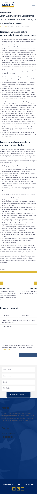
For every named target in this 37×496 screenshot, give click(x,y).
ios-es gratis (5, 12)
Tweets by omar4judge (8, 433)
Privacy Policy (6, 349)
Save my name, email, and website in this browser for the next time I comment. (18, 321)
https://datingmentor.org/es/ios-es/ (11, 201)
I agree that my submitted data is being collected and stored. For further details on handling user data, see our (18, 347)
